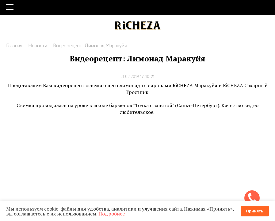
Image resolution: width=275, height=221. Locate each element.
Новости (37, 45)
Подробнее (111, 213)
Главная (14, 45)
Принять (254, 211)
